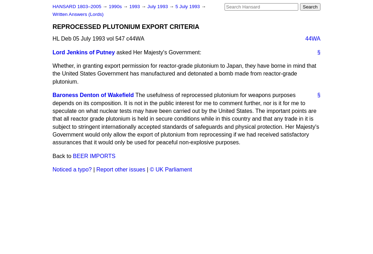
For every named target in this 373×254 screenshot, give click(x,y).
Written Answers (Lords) (78, 14)
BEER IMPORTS (94, 156)
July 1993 (158, 6)
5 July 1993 (188, 6)
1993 (135, 6)
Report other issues (120, 170)
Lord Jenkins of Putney (84, 52)
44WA (312, 39)
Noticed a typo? (72, 170)
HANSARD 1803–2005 (77, 6)
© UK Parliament (171, 170)
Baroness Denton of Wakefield (93, 95)
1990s (116, 6)
